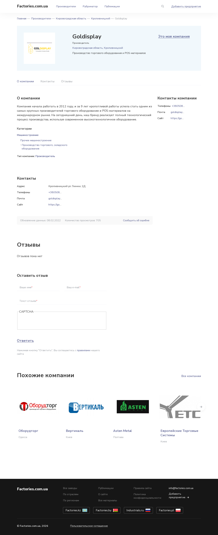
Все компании (191, 376)
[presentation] (43, 321)
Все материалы (107, 500)
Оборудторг (28, 431)
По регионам (71, 500)
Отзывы (67, 81)
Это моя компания (174, 36)
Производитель (45, 156)
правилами (83, 350)
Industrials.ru (135, 510)
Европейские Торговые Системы (179, 433)
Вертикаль (74, 431)
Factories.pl (166, 510)
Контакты (48, 81)
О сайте (103, 494)
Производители (66, 6)
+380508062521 (58, 192)
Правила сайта (142, 488)
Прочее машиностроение (36, 140)
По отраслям (70, 494)
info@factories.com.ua (181, 488)
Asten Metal (122, 431)
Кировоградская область (71, 18)
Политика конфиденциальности (147, 496)
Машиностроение (27, 135)
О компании (25, 81)
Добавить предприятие (186, 6)
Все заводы (70, 488)
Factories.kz (73, 510)
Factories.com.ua (32, 6)
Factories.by (103, 510)
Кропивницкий (100, 18)
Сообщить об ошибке (136, 220)
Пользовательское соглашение (89, 526)
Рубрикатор (90, 6)
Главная (21, 18)
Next (201, 407)
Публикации (112, 6)
